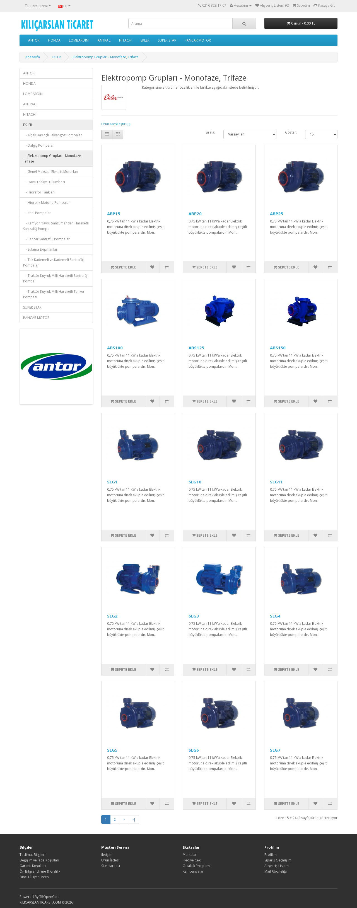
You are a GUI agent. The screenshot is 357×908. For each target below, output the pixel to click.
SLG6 (194, 750)
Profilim (270, 854)
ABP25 (276, 213)
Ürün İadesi (110, 860)
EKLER (145, 40)
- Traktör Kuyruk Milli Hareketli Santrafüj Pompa (55, 278)
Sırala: (210, 132)
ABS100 (115, 347)
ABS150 (278, 347)
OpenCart (51, 896)
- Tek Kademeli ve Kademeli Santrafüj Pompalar (53, 262)
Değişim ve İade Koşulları (39, 860)
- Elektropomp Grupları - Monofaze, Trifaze (52, 158)
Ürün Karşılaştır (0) (115, 124)
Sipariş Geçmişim (277, 860)
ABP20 (195, 213)
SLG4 (275, 616)
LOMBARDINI (79, 40)
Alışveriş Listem (276, 865)
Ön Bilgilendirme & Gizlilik (40, 871)
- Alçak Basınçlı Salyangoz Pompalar (52, 135)
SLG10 (195, 482)
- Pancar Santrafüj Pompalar (46, 239)
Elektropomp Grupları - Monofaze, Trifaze (106, 57)
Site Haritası (110, 865)
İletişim (106, 854)
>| (134, 819)
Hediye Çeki (192, 860)
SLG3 (194, 616)
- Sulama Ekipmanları (40, 249)
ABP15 (113, 213)
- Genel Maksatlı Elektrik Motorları (50, 171)
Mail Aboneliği (275, 871)
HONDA (54, 40)
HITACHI (125, 40)
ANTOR (34, 40)
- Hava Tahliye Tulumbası (44, 182)
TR (41, 896)
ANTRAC (104, 40)
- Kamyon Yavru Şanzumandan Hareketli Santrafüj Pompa (56, 226)
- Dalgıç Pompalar (38, 145)
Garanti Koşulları (33, 865)
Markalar (190, 854)
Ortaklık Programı (197, 865)
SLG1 (112, 482)
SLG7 (275, 750)
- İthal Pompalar (37, 212)
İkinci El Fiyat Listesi (34, 877)
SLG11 (276, 482)
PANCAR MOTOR (198, 40)
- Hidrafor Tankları (39, 192)
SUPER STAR (167, 40)
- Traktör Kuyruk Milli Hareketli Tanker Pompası (54, 294)
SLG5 (112, 750)
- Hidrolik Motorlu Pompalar (46, 202)
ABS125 (196, 347)
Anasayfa (32, 57)
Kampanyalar (193, 871)
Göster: (291, 132)
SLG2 (112, 616)
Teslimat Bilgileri (32, 854)
